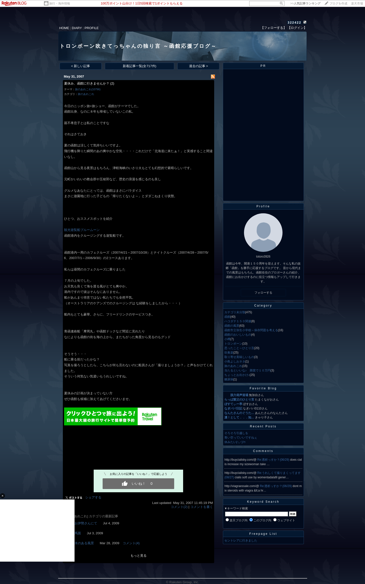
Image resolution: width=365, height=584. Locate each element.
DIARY (77, 28)
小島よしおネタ (234, 361)
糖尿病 (228, 379)
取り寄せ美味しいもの (239, 357)
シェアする (93, 497)
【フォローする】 (273, 28)
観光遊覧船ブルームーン (82, 230)
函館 (227, 316)
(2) (112, 83)
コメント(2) (179, 507)
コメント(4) (131, 543)
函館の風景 (231, 325)
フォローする (263, 292)
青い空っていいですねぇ (240, 437)
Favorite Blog (263, 388)
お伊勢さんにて (86, 523)
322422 (294, 22)
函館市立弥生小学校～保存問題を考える (251, 330)
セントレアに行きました (240, 540)
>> (305, 3)
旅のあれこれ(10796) (88, 89)
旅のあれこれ (86, 93)
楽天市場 (357, 3)
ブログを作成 (338, 3)
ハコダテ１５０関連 (237, 321)
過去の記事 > (198, 66)
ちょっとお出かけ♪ (237, 375)
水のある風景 (84, 543)
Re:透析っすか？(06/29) (273, 459)
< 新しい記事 (80, 66)
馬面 (78, 533)
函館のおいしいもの (237, 334)
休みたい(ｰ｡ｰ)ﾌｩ (235, 442)
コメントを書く (201, 507)
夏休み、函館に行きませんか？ (86, 83)
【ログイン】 (297, 28)
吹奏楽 (228, 352)
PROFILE (91, 28)
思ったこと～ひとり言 (239, 348)
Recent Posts (263, 426)
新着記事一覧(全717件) (139, 66)
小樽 (227, 339)
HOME (64, 28)
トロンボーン (233, 343)
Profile (263, 206)
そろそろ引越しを (236, 433)
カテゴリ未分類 (234, 312)
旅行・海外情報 (59, 3)
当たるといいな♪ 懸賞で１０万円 (247, 370)
